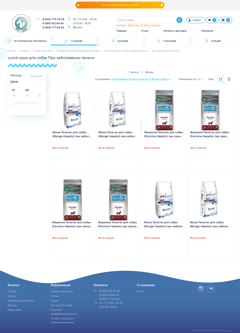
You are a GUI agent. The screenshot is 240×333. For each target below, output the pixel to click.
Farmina (134, 72)
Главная (121, 31)
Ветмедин (133, 25)
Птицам (212, 41)
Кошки (12, 296)
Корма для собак (43, 50)
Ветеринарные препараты (27, 41)
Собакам (73, 41)
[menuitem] (27, 41)
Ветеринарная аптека (21, 300)
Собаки (12, 291)
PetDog (11, 50)
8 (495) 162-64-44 (53, 23)
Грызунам (166, 41)
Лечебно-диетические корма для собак (78, 50)
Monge (149, 72)
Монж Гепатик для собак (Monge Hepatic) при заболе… (164, 224)
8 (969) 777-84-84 (53, 27)
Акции (54, 300)
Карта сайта (15, 310)
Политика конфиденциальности (64, 312)
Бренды (12, 305)
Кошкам (119, 41)
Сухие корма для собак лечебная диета (125, 50)
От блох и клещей (150, 25)
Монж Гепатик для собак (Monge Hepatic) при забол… (71, 134)
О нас (144, 31)
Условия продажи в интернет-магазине (62, 320)
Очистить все (36, 75)
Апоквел (121, 25)
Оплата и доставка (175, 31)
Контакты (207, 31)
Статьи (55, 296)
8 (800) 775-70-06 (53, 19)
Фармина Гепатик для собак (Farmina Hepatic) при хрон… (163, 134)
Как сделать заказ (61, 305)
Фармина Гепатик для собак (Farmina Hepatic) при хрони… (72, 224)
